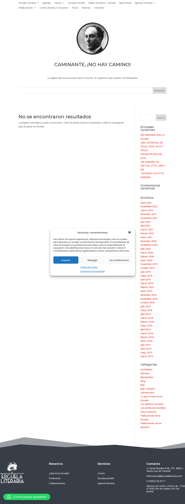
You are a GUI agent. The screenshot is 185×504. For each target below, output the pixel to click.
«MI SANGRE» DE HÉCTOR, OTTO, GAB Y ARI (152, 165)
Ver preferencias (119, 260)
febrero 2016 (147, 337)
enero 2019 (146, 291)
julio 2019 (145, 271)
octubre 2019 (147, 267)
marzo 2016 (146, 333)
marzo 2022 (146, 210)
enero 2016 (146, 340)
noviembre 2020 (148, 244)
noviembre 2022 (148, 206)
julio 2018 (145, 306)
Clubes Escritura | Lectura (102, 3)
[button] (130, 233)
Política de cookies (89, 267)
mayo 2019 (146, 275)
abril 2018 (145, 314)
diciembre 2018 (148, 294)
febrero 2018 (147, 321)
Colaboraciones (57, 483)
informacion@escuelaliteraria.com (164, 476)
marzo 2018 (146, 317)
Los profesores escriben (153, 407)
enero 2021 (146, 237)
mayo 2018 (146, 310)
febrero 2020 (147, 256)
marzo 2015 (146, 356)
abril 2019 (145, 279)
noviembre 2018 (148, 298)
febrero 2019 (147, 287)
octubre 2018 (147, 302)
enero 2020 (146, 260)
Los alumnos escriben (151, 404)
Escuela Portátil (76, 3)
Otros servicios (148, 411)
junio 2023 (145, 202)
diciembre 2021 (148, 214)
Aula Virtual (125, 3)
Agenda (47, 3)
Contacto (99, 8)
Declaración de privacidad (92, 271)
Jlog (142, 384)
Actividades (146, 369)
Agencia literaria (106, 483)
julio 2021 (145, 221)
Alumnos (145, 373)
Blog (142, 381)
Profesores (54, 478)
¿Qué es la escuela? (59, 473)
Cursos (57, 3)
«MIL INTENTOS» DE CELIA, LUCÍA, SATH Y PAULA (151, 146)
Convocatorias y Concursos (54, 8)
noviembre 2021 (148, 218)
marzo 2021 (146, 229)
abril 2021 (145, 225)
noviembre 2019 (148, 264)
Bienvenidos (146, 377)
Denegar (92, 260)
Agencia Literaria (143, 3)
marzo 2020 (146, 252)
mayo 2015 (146, 352)
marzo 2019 (146, 283)
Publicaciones (26, 8)
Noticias (86, 8)
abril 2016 (145, 329)
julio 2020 (145, 248)
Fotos (75, 8)
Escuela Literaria (27, 3)
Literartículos (147, 392)
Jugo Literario (147, 388)
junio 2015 (145, 348)
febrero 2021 (147, 233)
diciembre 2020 (148, 241)
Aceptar (65, 260)
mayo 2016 (146, 325)
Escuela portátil (106, 478)
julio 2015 (145, 344)
